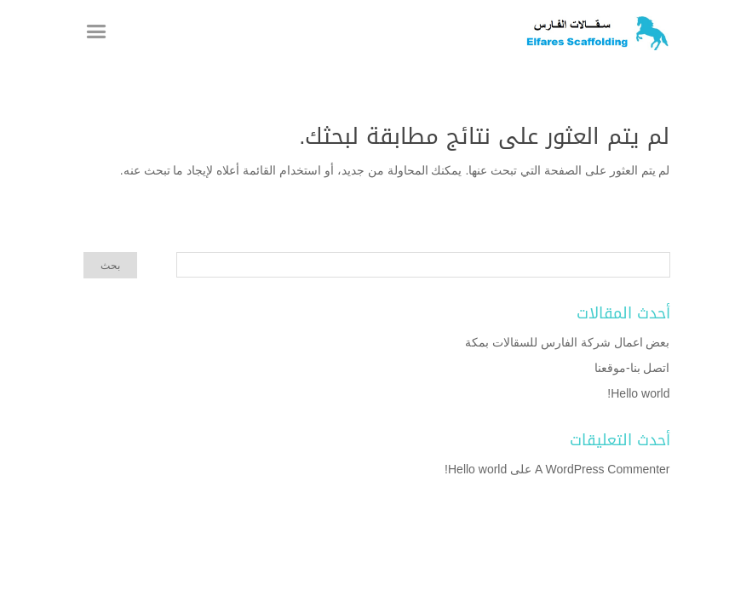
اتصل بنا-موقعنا (632, 368)
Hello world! (638, 393)
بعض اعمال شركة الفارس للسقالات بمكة (567, 342)
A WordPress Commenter (602, 469)
